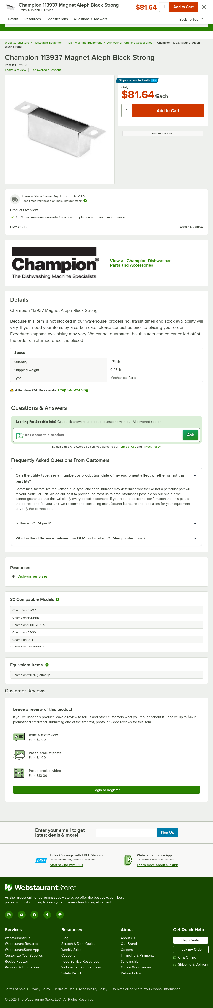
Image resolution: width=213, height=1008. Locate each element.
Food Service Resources (80, 961)
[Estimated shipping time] (85, 200)
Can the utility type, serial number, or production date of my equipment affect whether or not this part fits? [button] (100, 478)
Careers (127, 950)
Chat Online (184, 957)
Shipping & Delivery (190, 964)
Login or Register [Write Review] (106, 790)
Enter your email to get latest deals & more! (60, 832)
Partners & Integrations (22, 967)
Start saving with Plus (66, 865)
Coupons (68, 955)
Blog (64, 938)
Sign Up (167, 832)
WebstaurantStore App (22, 950)
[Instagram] (9, 915)
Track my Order (191, 949)
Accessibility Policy (93, 989)
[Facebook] (34, 915)
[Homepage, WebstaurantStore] (106, 9)
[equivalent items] (47, 665)
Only (124, 87)
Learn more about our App (157, 865)
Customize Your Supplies (24, 955)
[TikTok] (47, 915)
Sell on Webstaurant (136, 967)
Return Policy (131, 973)
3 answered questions (45, 70)
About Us (128, 938)
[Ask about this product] (106, 435)
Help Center (190, 940)
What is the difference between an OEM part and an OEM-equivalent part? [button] (80, 538)
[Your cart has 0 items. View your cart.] (200, 9)
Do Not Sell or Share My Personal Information (145, 989)
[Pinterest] (60, 915)
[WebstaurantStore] (66, 887)
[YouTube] (22, 915)
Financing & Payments (137, 955)
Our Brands (129, 944)
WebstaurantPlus (17, 938)
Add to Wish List (163, 133)
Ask (190, 435)
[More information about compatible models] (57, 600)
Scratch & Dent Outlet (78, 944)
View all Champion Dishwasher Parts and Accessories (140, 263)
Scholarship (129, 961)
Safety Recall (71, 973)
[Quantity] (126, 110)
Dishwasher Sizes (47, 576)
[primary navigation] (15, 9)
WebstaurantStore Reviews (81, 967)
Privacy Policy (152, 446)
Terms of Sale (15, 989)
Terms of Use (127, 446)
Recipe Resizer (16, 961)
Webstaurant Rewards (21, 944)
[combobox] (106, 22)
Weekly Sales (71, 950)
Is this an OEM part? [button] (33, 523)
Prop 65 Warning (73, 390)
